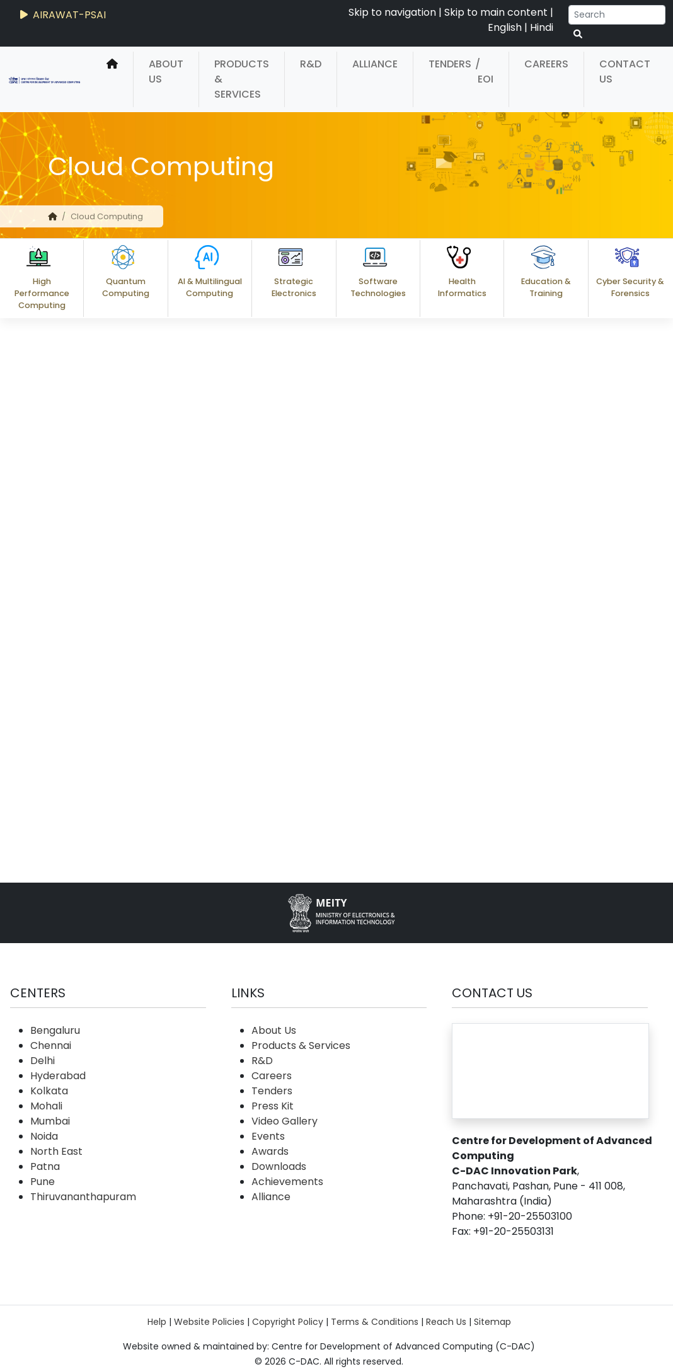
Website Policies (209, 1321)
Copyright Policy (287, 1321)
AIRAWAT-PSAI (62, 15)
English (505, 27)
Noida (44, 1136)
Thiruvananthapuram (83, 1196)
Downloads (278, 1166)
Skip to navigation (392, 12)
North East (56, 1151)
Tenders (450, 64)
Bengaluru (55, 1030)
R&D (310, 64)
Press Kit (272, 1106)
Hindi (541, 27)
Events (268, 1136)
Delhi (42, 1060)
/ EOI (484, 71)
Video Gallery (284, 1121)
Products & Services (241, 79)
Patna (45, 1166)
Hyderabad (58, 1075)
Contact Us (624, 71)
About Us (166, 71)
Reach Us (446, 1321)
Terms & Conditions (374, 1321)
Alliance (375, 64)
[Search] (616, 15)
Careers (546, 64)
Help (156, 1321)
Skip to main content (496, 12)
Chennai (50, 1045)
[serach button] (578, 34)
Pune (42, 1181)
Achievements (287, 1181)
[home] (112, 79)
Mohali (46, 1106)
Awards (270, 1151)
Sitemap (492, 1321)
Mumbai (50, 1121)
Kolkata (49, 1091)
